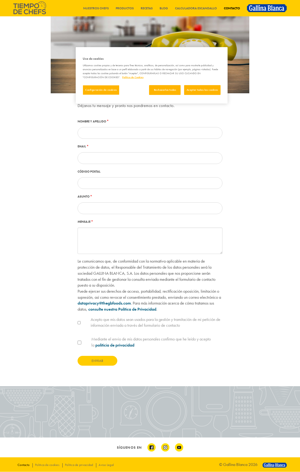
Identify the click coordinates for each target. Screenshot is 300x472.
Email (82, 146)
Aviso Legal (106, 465)
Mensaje (84, 222)
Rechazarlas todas (165, 89)
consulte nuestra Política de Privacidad (122, 309)
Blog (164, 8)
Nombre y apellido (92, 121)
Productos (125, 8)
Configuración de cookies (101, 89)
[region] (152, 75)
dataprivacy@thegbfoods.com (104, 303)
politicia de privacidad (114, 345)
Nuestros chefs (96, 8)
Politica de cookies (47, 465)
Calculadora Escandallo (196, 8)
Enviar (97, 361)
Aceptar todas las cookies (202, 89)
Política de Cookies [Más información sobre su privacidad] (132, 77)
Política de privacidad (79, 465)
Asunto (83, 196)
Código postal (89, 172)
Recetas (147, 8)
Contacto (232, 8)
